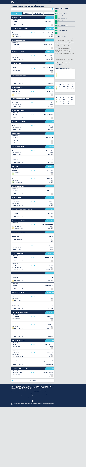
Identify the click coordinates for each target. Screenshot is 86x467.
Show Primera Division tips (50, 29)
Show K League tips (51, 273)
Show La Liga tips (51, 292)
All (16, 13)
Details (32, 21)
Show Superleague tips (50, 166)
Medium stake (38, 13)
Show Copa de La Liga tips (50, 63)
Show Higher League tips (50, 206)
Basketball (31, 2)
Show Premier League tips (50, 110)
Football (24, 2)
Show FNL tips (51, 87)
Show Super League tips (50, 332)
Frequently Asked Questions (61, 64)
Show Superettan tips (50, 312)
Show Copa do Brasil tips (50, 40)
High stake (49, 13)
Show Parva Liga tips (50, 51)
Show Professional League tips (50, 229)
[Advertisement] (32, 155)
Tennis (38, 2)
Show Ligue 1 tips (51, 17)
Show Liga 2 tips (51, 217)
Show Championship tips (50, 121)
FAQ (50, 2)
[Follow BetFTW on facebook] (33, 421)
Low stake (27, 13)
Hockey (44, 2)
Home (18, 2)
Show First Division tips (50, 98)
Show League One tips (50, 240)
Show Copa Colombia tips (50, 75)
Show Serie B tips (51, 186)
